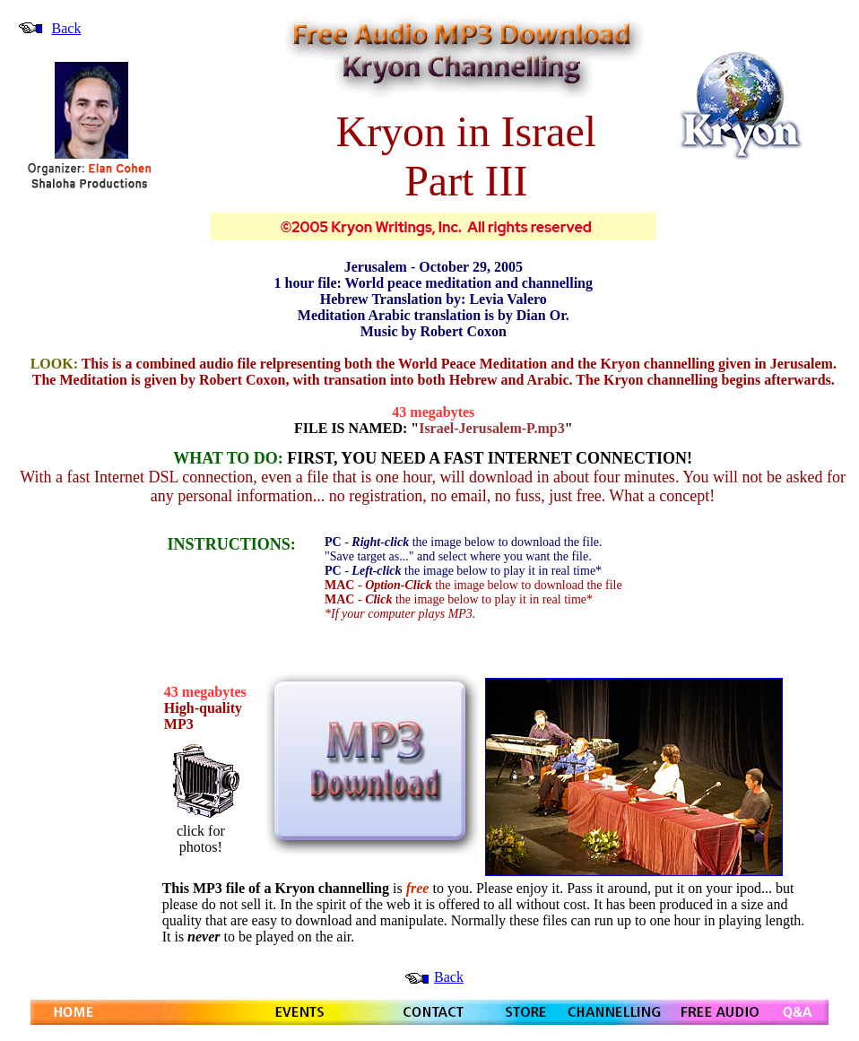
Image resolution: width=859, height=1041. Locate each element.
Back (67, 28)
